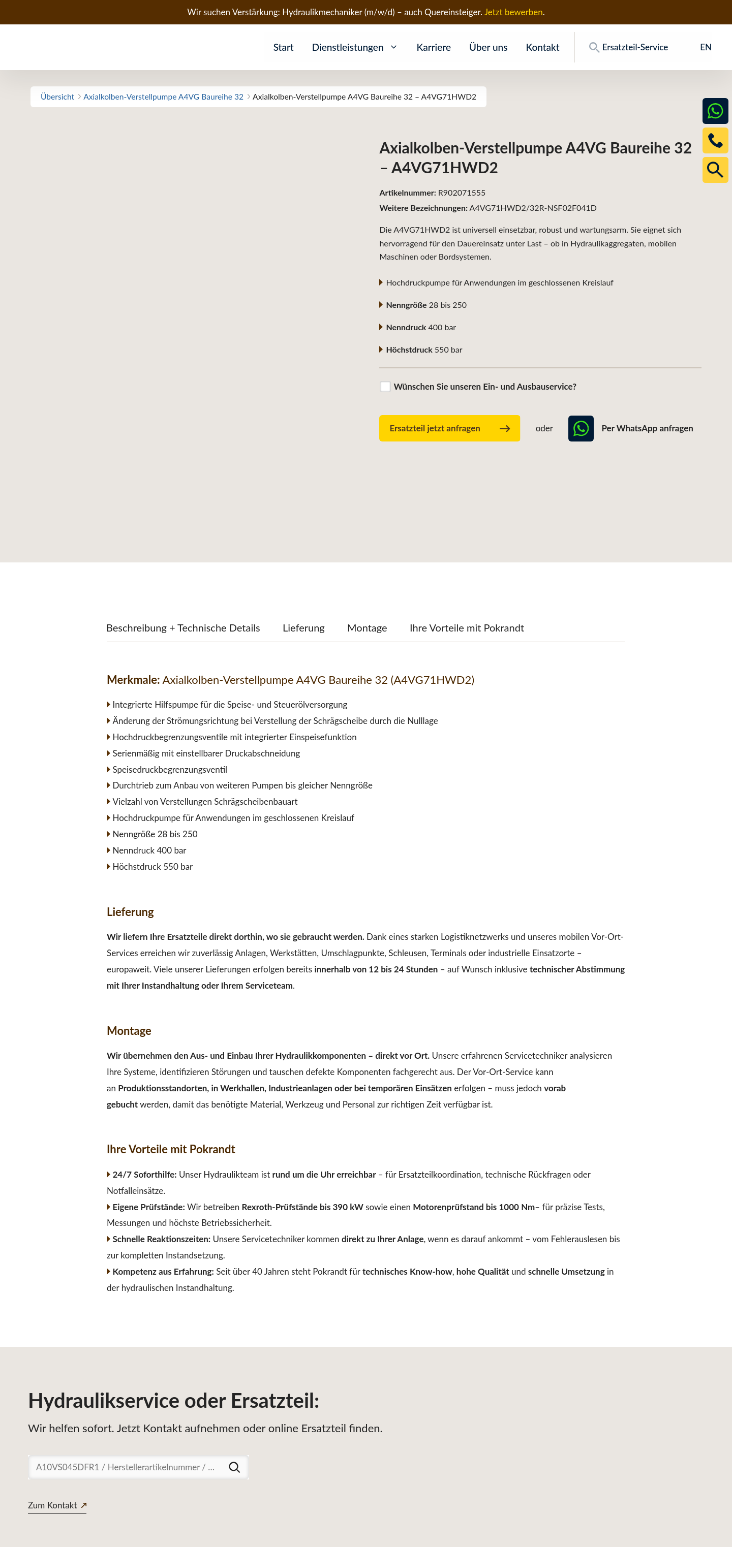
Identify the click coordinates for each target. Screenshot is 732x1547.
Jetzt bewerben (513, 12)
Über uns (488, 47)
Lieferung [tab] (304, 554)
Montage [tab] (367, 554)
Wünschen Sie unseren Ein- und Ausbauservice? (484, 386)
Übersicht (57, 96)
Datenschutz (627, 1534)
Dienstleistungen (355, 47)
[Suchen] (234, 1394)
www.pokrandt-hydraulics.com (83, 1534)
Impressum (684, 1534)
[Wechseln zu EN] (699, 47)
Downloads (571, 1534)
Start (283, 47)
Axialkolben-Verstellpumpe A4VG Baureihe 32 (163, 96)
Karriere (434, 47)
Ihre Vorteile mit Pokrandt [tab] (467, 554)
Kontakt (542, 47)
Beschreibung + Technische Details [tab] (183, 554)
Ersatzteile (517, 1534)
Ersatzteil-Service (628, 47)
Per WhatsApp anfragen (630, 428)
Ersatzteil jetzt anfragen (449, 429)
